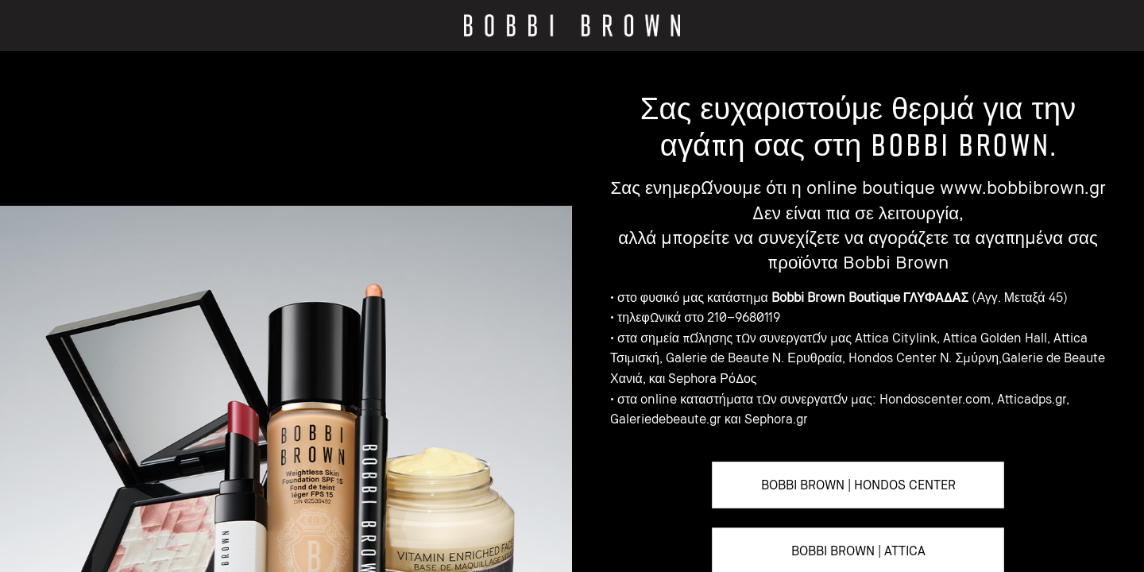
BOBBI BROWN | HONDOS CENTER (858, 485)
